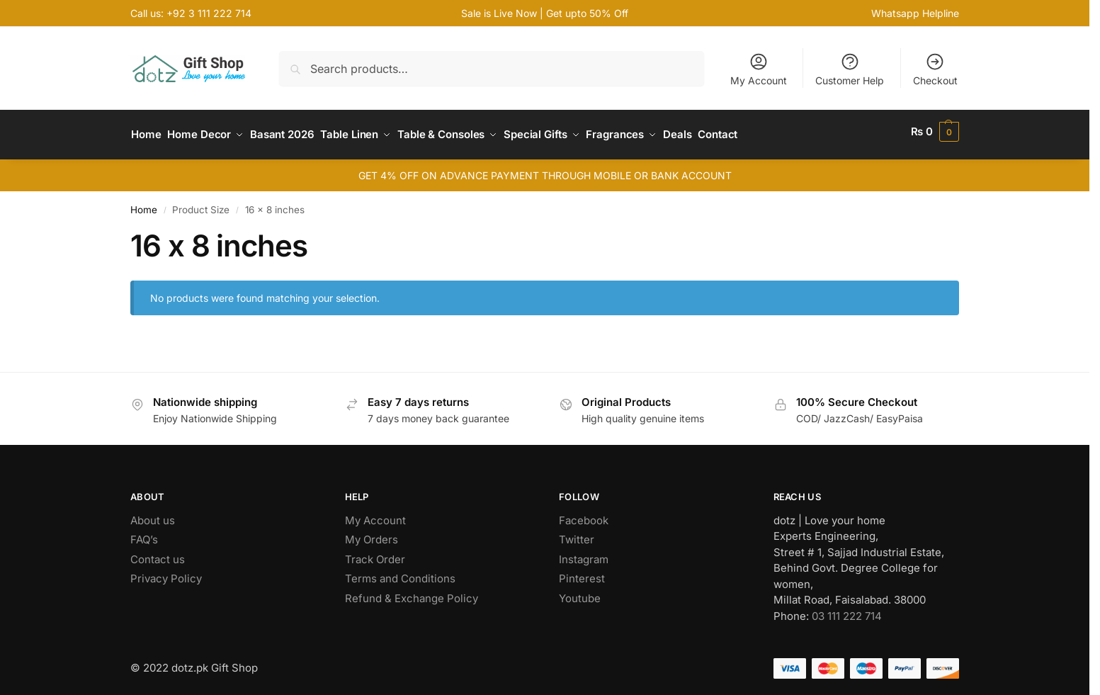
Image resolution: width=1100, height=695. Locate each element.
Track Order (375, 553)
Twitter (576, 534)
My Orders (371, 534)
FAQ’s (144, 534)
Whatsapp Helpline (915, 13)
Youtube (580, 592)
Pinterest (582, 573)
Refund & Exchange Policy (411, 592)
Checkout (935, 69)
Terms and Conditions (400, 573)
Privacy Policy (166, 573)
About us (152, 514)
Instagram (583, 553)
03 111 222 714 (847, 609)
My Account (758, 69)
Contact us (157, 553)
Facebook (583, 514)
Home (143, 203)
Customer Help (849, 69)
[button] (935, 132)
